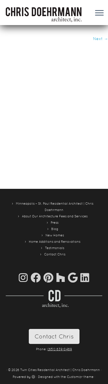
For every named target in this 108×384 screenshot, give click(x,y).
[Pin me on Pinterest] (49, 277)
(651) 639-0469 (60, 349)
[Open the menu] (99, 13)
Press (54, 222)
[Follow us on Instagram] (25, 277)
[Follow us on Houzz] (62, 277)
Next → (100, 38)
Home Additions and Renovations (54, 241)
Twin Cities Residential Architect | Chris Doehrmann (60, 370)
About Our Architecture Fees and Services (55, 216)
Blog (54, 229)
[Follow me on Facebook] (37, 277)
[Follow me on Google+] (74, 277)
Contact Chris (54, 254)
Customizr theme (80, 377)
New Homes (55, 235)
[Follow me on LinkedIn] (84, 277)
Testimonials (54, 248)
